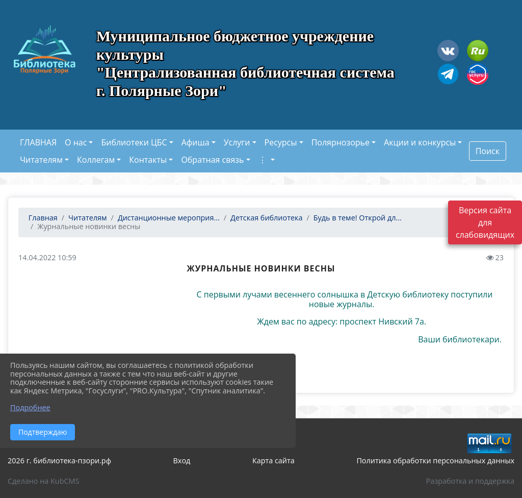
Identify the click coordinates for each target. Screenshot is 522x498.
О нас (76, 142)
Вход (182, 460)
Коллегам (96, 159)
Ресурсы (281, 142)
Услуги (237, 142)
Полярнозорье (340, 142)
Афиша (195, 142)
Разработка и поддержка (470, 481)
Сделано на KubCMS (43, 481)
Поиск (488, 151)
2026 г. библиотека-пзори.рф (59, 460)
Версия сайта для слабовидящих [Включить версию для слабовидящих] (485, 222)
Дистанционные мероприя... (169, 217)
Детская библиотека (266, 217)
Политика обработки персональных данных (435, 460)
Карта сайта (273, 460)
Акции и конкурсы (420, 142)
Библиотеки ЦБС (134, 142)
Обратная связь (212, 159)
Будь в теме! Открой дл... (358, 217)
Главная (42, 217)
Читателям (41, 159)
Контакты (148, 159)
